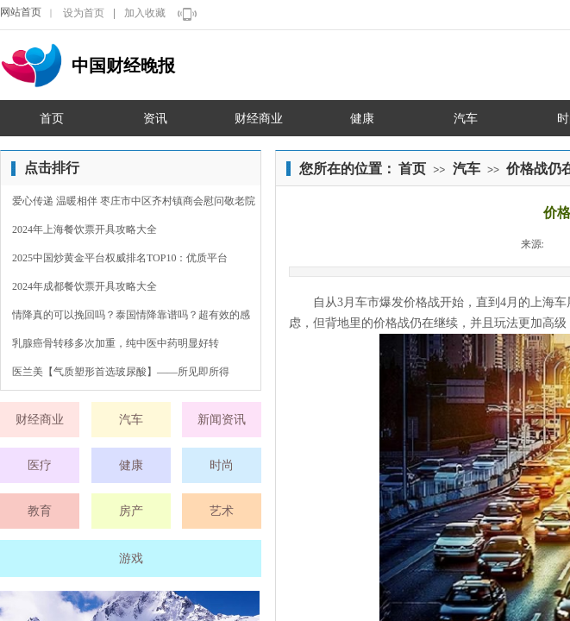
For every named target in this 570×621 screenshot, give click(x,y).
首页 (412, 168)
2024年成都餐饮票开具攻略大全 (84, 286)
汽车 (466, 168)
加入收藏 (145, 13)
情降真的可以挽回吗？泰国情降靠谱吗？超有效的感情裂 (131, 317)
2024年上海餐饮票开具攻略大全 (84, 229)
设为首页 (83, 13)
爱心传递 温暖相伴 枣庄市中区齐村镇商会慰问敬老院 (133, 201)
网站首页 (20, 12)
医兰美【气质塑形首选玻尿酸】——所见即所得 (120, 372)
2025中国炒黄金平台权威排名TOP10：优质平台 (120, 258)
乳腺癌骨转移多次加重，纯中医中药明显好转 (115, 343)
